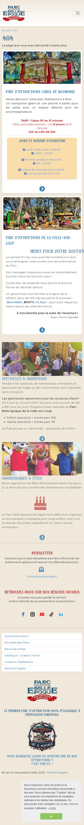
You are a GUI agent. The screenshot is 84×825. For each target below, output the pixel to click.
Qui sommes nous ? (16, 636)
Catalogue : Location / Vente (22, 655)
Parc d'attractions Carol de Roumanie (40, 91)
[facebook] (23, 614)
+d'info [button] (52, 808)
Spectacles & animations (24, 378)
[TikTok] (51, 614)
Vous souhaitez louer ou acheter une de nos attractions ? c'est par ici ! (42, 760)
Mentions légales (15, 668)
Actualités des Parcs (17, 642)
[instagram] (32, 614)
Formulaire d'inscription (42, 576)
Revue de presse (14, 649)
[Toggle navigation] (77, 13)
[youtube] (42, 614)
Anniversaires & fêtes (22, 478)
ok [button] (51, 816)
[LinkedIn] (61, 614)
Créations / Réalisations (18, 661)
